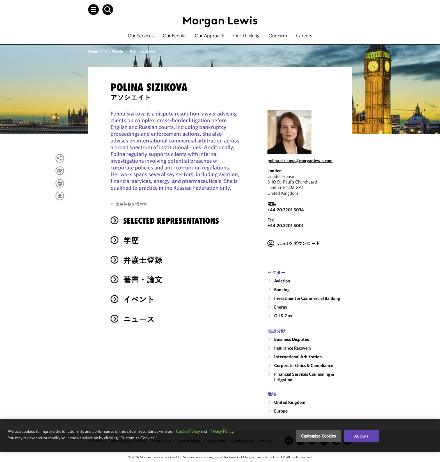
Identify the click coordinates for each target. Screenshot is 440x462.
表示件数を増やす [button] (131, 204)
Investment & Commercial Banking (307, 298)
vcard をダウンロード (298, 243)
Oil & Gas (283, 315)
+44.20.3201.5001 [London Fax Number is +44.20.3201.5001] (285, 225)
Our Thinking (246, 35)
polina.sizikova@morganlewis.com (300, 160)
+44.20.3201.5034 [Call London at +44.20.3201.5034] (285, 209)
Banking (282, 289)
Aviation (282, 281)
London (274, 170)
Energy (280, 307)
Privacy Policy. (221, 431)
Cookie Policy (188, 431)
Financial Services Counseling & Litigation (304, 376)
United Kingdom (289, 402)
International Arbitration (298, 356)
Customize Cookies (318, 436)
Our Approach (209, 35)
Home (93, 51)
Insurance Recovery (292, 348)
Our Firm (278, 35)
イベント (139, 299)
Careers (304, 35)
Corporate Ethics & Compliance (303, 365)
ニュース (139, 319)
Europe (281, 411)
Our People (174, 35)
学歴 (131, 240)
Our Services (141, 35)
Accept (361, 436)
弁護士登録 (142, 260)
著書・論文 (142, 279)
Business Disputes (291, 339)
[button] (93, 9)
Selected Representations (171, 220)
